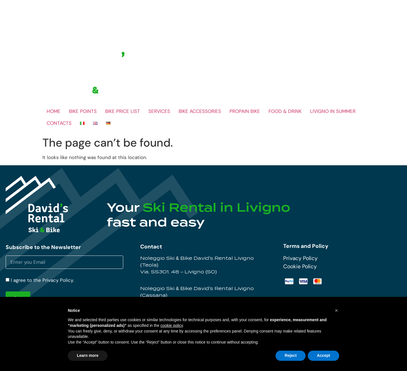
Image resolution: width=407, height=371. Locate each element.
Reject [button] (290, 355)
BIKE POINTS (83, 111)
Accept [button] (323, 355)
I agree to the (42, 280)
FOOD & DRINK (285, 111)
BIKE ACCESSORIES (200, 111)
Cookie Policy (300, 266)
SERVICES (159, 111)
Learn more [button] (87, 355)
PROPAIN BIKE (245, 111)
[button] (336, 310)
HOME (53, 111)
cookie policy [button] (172, 325)
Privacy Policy (300, 258)
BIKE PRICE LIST (122, 111)
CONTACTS (59, 123)
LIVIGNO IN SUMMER (333, 111)
